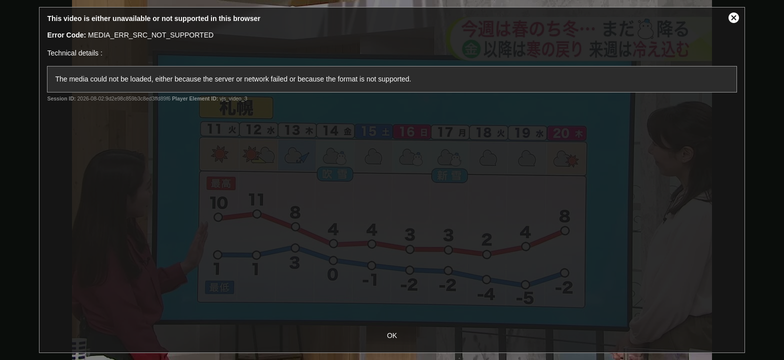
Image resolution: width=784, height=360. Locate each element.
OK (392, 336)
